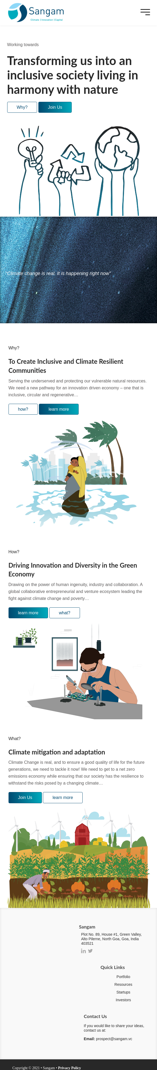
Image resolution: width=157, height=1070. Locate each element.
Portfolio (123, 977)
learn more (59, 409)
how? (23, 409)
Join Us (55, 107)
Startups (123, 992)
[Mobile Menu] (144, 12)
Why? (22, 107)
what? (64, 613)
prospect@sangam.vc (114, 1039)
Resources (123, 984)
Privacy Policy (69, 1068)
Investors (123, 1000)
